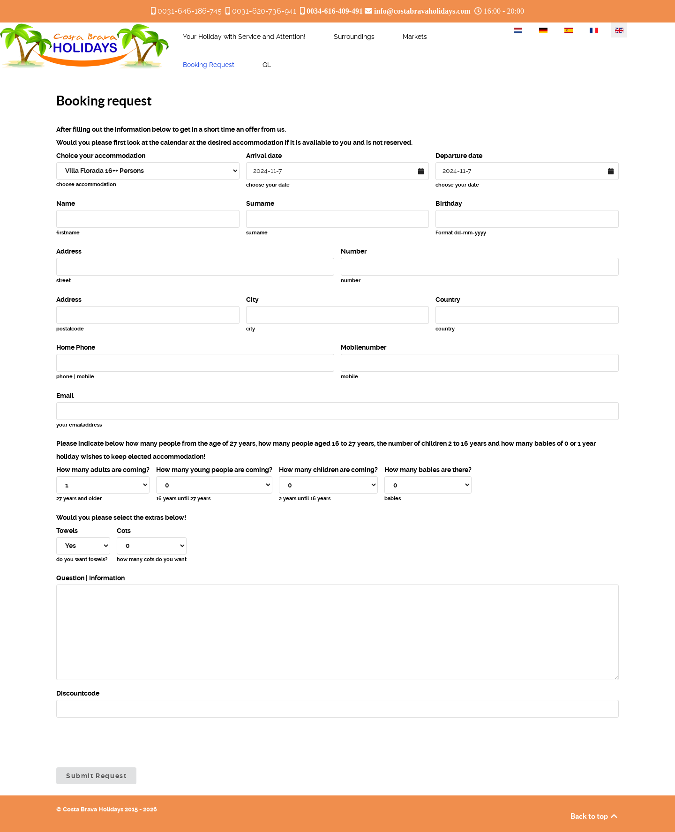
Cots (124, 530)
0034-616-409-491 (335, 11)
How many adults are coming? (103, 469)
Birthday (448, 203)
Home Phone (75, 347)
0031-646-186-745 (190, 11)
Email (65, 395)
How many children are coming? (328, 469)
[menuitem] (244, 36)
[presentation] (127, 742)
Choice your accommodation (100, 155)
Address (69, 251)
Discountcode (77, 693)
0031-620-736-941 (264, 11)
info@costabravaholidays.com (422, 11)
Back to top (594, 816)
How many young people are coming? (214, 469)
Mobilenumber (363, 347)
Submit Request (96, 776)
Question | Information (90, 578)
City (252, 299)
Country (447, 299)
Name (65, 203)
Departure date (458, 155)
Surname (260, 203)
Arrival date (264, 155)
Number (354, 251)
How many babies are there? (428, 469)
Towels (67, 530)
